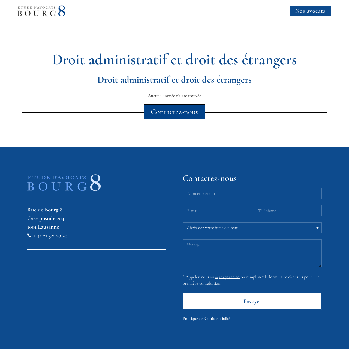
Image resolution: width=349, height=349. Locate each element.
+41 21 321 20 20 (227, 277)
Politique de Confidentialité (206, 318)
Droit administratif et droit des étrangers (174, 79)
